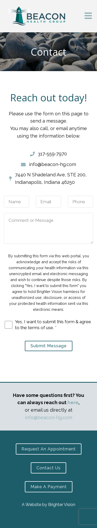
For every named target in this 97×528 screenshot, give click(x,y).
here (73, 402)
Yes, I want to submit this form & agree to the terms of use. (53, 324)
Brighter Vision (61, 504)
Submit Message (49, 345)
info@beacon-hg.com (48, 417)
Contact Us (48, 467)
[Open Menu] (88, 16)
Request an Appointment (48, 449)
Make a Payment (49, 486)
